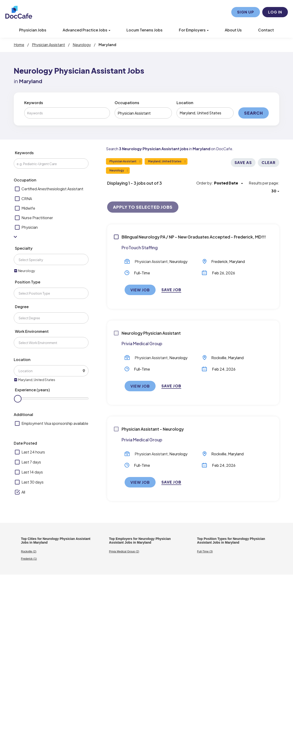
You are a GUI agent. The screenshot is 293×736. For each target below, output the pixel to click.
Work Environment (32, 331)
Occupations (127, 102)
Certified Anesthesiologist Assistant (52, 188)
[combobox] (143, 113)
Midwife (28, 208)
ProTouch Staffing (140, 247)
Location (185, 102)
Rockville (218, 357)
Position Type (27, 281)
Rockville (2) (28, 551)
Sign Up (245, 12)
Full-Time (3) (205, 551)
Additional (23, 414)
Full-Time (142, 272)
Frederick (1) (29, 558)
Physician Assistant (151, 261)
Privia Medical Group (142, 343)
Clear (269, 162)
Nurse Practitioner (37, 217)
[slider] (17, 398)
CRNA (26, 198)
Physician (29, 227)
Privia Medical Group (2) (124, 551)
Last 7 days (31, 462)
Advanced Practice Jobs (86, 29)
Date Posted (25, 443)
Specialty (24, 248)
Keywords (33, 102)
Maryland (237, 261)
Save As (243, 162)
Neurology (178, 261)
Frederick (219, 261)
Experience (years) (32, 389)
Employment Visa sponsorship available (54, 423)
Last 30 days (32, 482)
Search (253, 113)
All (23, 492)
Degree (22, 306)
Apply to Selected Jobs (143, 207)
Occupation (25, 179)
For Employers (194, 29)
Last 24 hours (33, 452)
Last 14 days (32, 472)
